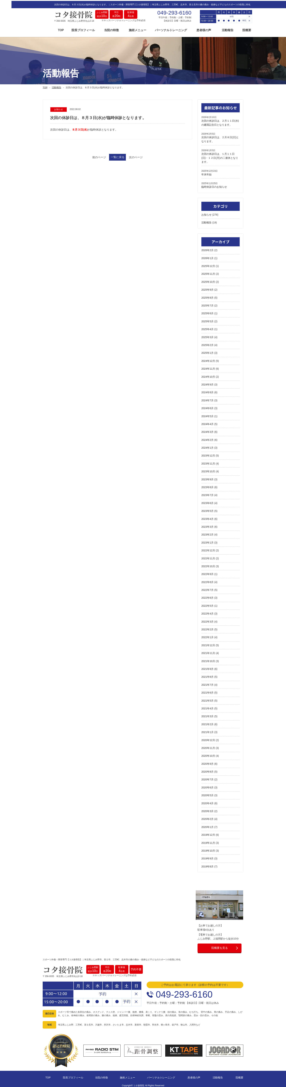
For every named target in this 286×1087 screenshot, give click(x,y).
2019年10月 (208, 849)
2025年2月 (207, 343)
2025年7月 (207, 303)
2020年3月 (207, 809)
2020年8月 (207, 770)
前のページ (88, 156)
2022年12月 (208, 549)
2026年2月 (207, 248)
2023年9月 (207, 477)
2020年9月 (207, 762)
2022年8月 (207, 580)
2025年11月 (208, 272)
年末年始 (206, 172)
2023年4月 (207, 517)
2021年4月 (207, 706)
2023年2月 (207, 533)
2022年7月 (207, 588)
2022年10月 (208, 564)
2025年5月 (207, 319)
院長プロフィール (72, 29)
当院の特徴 (100, 29)
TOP (50, 29)
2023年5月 (207, 509)
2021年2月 (207, 722)
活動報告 (216, 29)
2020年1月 (207, 825)
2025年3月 (207, 335)
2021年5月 (207, 699)
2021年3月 (207, 714)
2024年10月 (208, 375)
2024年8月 (207, 390)
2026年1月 (207, 256)
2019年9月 (207, 857)
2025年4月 (207, 327)
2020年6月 (207, 785)
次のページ (147, 156)
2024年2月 (207, 438)
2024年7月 (207, 398)
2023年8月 (207, 485)
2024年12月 (208, 359)
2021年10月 (208, 659)
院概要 (235, 29)
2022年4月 (207, 612)
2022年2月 (207, 627)
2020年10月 (208, 754)
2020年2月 (207, 817)
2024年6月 (207, 406)
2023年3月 (207, 525)
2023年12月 (208, 454)
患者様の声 (192, 29)
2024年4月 (207, 422)
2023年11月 (208, 461)
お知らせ (206, 213)
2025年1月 (207, 351)
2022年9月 (207, 572)
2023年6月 (207, 501)
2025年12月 (208, 264)
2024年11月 (208, 367)
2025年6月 (207, 311)
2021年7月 (207, 683)
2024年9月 (207, 382)
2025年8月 (207, 296)
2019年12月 (208, 833)
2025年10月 (208, 280)
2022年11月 (208, 556)
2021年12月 (208, 643)
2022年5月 (207, 604)
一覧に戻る (117, 155)
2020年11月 (208, 746)
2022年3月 (207, 620)
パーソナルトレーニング (160, 29)
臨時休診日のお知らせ (214, 185)
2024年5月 (207, 414)
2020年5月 (207, 793)
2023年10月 (208, 469)
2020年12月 (208, 738)
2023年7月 (207, 493)
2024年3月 (207, 430)
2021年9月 (207, 667)
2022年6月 (207, 596)
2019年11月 (208, 841)
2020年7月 (207, 778)
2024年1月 (207, 446)
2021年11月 (208, 651)
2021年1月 (207, 730)
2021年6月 (207, 691)
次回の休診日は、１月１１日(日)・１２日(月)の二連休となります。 (219, 156)
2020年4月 (207, 801)
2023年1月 (207, 540)
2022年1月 (207, 635)
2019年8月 (207, 864)
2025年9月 (207, 288)
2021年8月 (207, 675)
